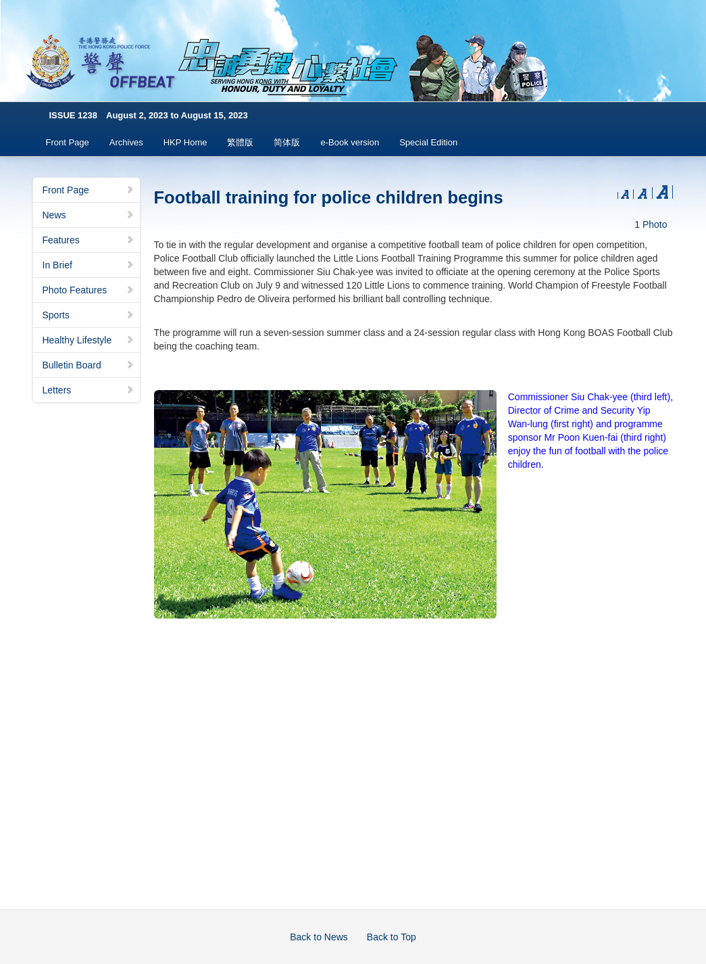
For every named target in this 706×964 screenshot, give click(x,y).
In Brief (88, 265)
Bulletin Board (88, 365)
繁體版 (240, 142)
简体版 (287, 142)
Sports (88, 315)
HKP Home (185, 142)
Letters (88, 390)
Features (88, 240)
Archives (126, 142)
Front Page (67, 142)
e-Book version (349, 142)
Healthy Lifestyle (88, 340)
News (88, 215)
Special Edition (428, 142)
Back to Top (391, 937)
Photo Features (88, 290)
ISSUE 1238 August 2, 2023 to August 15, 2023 (148, 115)
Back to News (319, 937)
